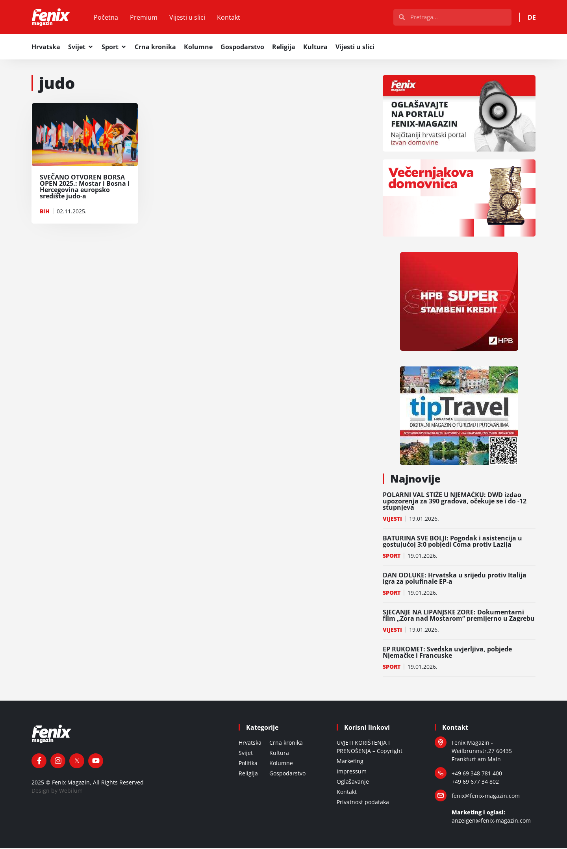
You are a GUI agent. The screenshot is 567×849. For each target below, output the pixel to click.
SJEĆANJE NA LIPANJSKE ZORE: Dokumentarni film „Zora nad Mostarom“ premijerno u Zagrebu (459, 616)
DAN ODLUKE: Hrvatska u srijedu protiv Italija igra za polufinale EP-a (454, 579)
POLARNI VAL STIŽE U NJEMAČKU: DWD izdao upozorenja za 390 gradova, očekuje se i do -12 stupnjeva (454, 501)
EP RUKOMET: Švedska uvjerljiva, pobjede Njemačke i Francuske (447, 653)
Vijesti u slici (189, 17)
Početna (107, 17)
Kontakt (230, 17)
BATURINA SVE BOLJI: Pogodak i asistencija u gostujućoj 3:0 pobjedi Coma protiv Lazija (452, 542)
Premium (145, 17)
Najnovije (415, 479)
